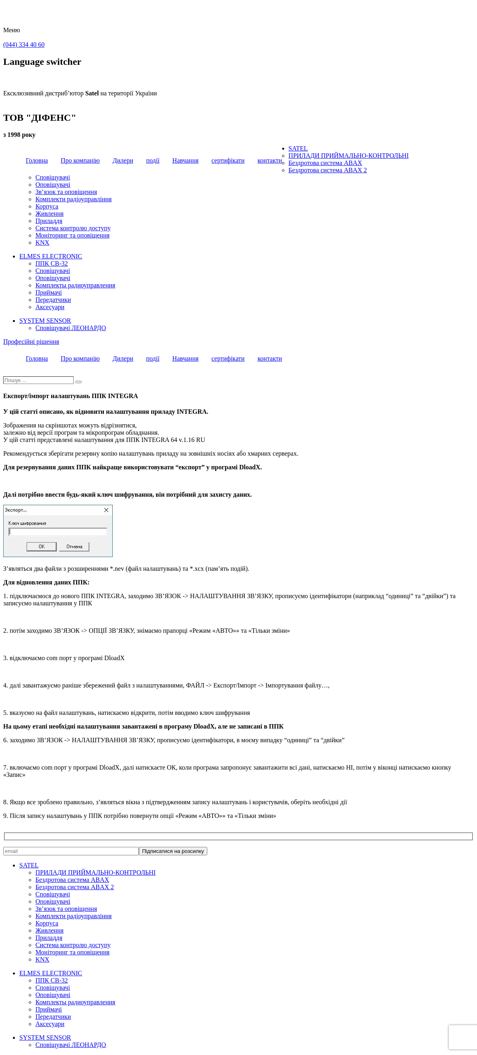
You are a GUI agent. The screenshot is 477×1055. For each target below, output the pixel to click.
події (152, 160)
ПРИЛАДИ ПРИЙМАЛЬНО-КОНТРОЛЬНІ (349, 155)
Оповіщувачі (52, 184)
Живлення (49, 213)
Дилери (123, 160)
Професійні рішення (31, 341)
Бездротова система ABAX (325, 162)
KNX (42, 242)
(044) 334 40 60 (24, 44)
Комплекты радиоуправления (75, 285)
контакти (270, 160)
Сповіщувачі (52, 177)
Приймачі (48, 292)
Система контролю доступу (73, 228)
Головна (37, 160)
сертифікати (227, 160)
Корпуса (46, 206)
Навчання (185, 160)
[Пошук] (78, 382)
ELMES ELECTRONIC (50, 256)
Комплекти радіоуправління (73, 199)
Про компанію (80, 160)
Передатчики (53, 299)
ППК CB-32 (51, 263)
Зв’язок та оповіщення (66, 191)
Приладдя (48, 220)
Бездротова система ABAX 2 (328, 170)
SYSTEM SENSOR (45, 320)
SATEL (298, 148)
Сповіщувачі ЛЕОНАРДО (70, 327)
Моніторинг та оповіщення (72, 235)
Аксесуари (49, 306)
